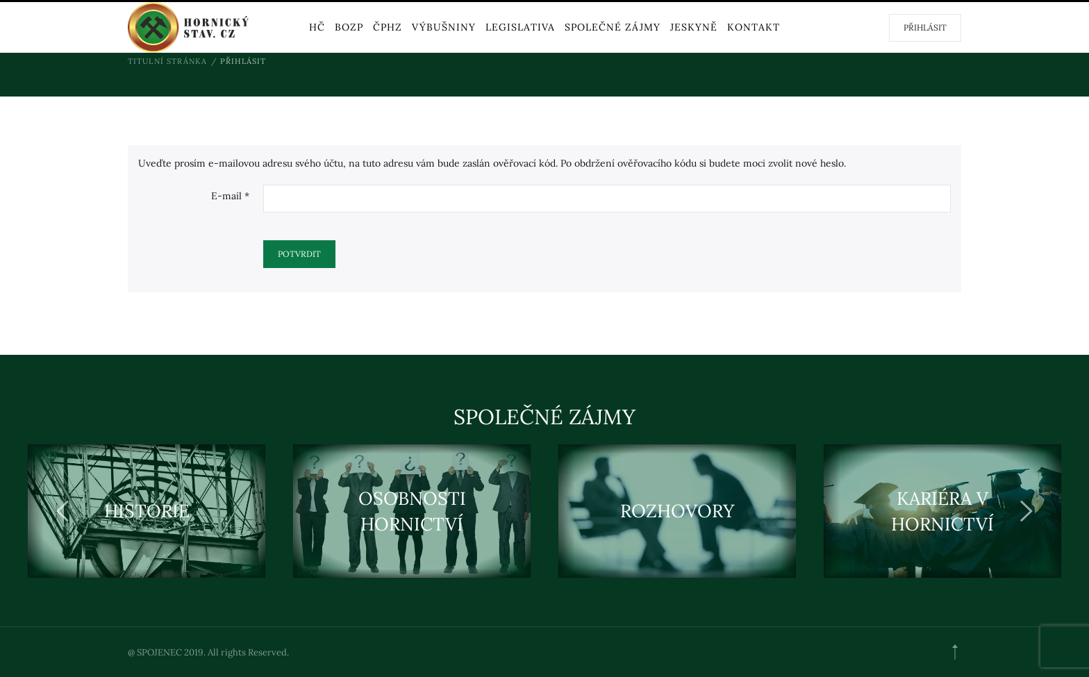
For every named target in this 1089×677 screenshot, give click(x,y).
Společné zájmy (612, 27)
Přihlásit (925, 27)
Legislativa (520, 27)
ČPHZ (387, 27)
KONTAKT (753, 27)
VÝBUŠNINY (444, 27)
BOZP (349, 27)
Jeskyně (693, 27)
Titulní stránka (168, 61)
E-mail (230, 196)
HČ (317, 27)
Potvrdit (299, 254)
